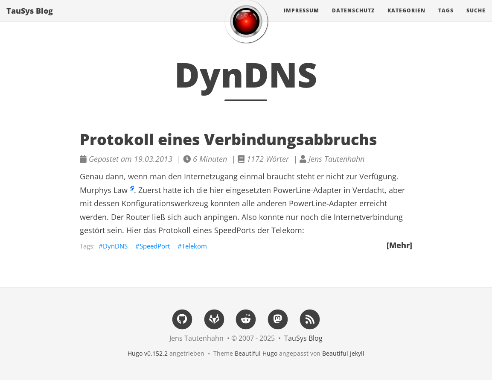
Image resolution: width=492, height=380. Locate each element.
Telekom (194, 246)
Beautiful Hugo (256, 353)
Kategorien (406, 19)
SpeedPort (155, 246)
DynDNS (115, 246)
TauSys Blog (29, 19)
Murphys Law (104, 190)
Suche (476, 19)
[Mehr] (399, 245)
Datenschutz (353, 19)
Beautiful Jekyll (343, 353)
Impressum (301, 19)
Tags (446, 19)
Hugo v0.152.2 (148, 353)
